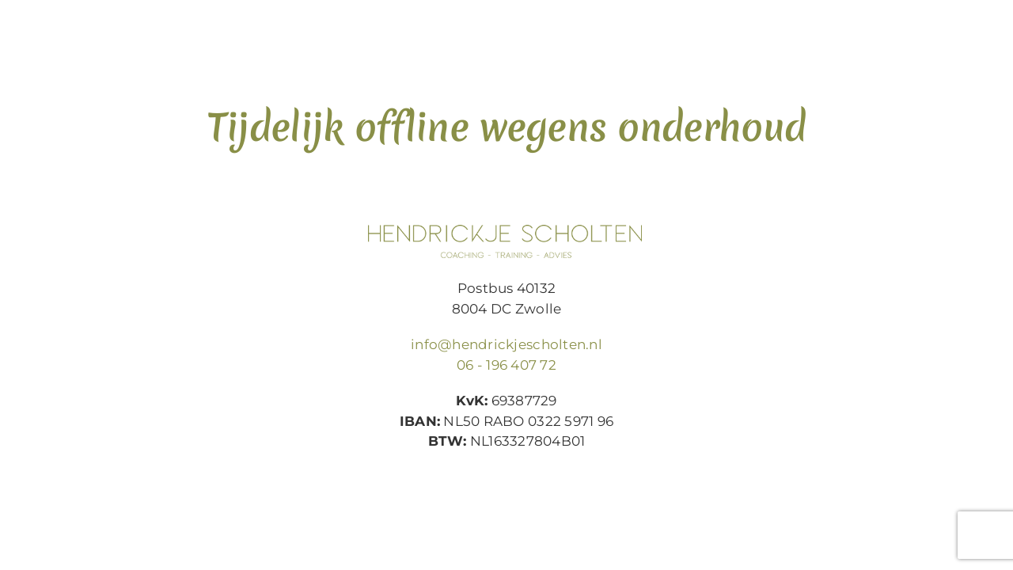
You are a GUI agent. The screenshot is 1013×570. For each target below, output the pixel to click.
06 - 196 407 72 (506, 365)
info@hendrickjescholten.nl (506, 344)
